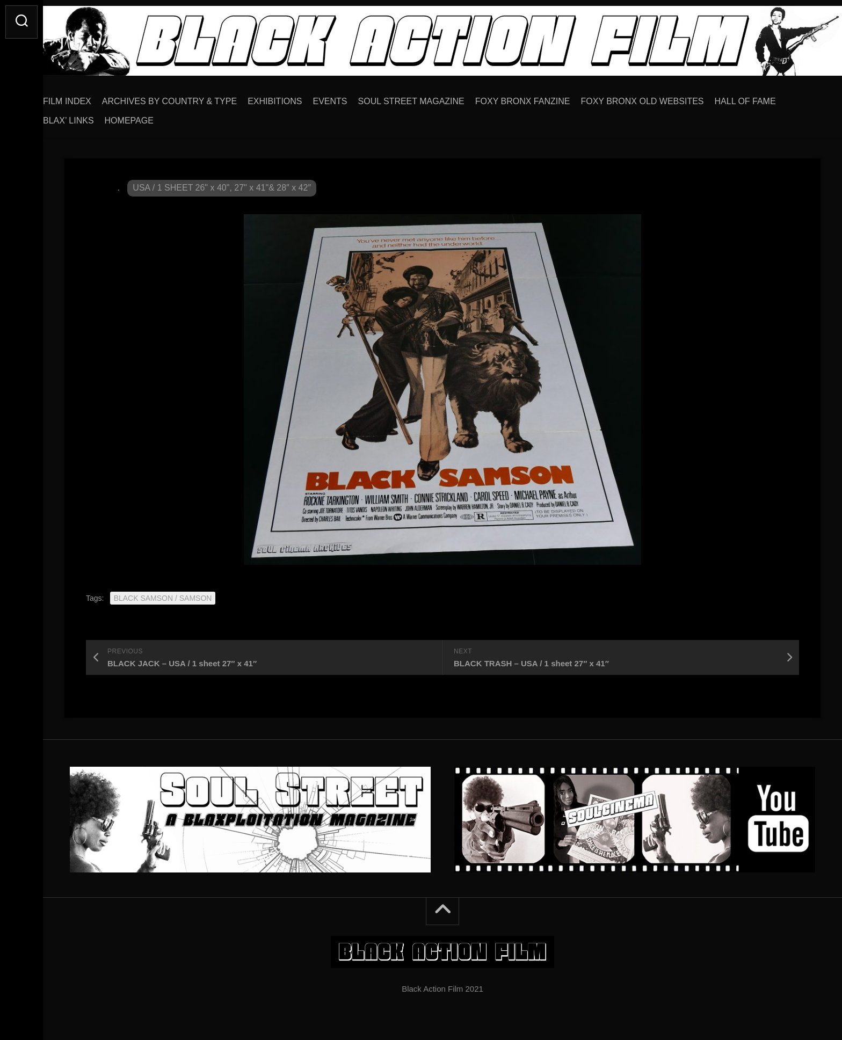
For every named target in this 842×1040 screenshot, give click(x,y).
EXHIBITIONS (296, 97)
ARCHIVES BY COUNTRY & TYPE (191, 97)
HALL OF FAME (766, 97)
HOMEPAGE (150, 116)
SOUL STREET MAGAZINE (433, 97)
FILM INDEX (88, 97)
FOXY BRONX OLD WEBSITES (663, 97)
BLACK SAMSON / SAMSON (163, 594)
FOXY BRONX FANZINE (544, 97)
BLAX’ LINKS (89, 116)
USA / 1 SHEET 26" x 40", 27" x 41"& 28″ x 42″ (222, 183)
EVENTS (352, 97)
